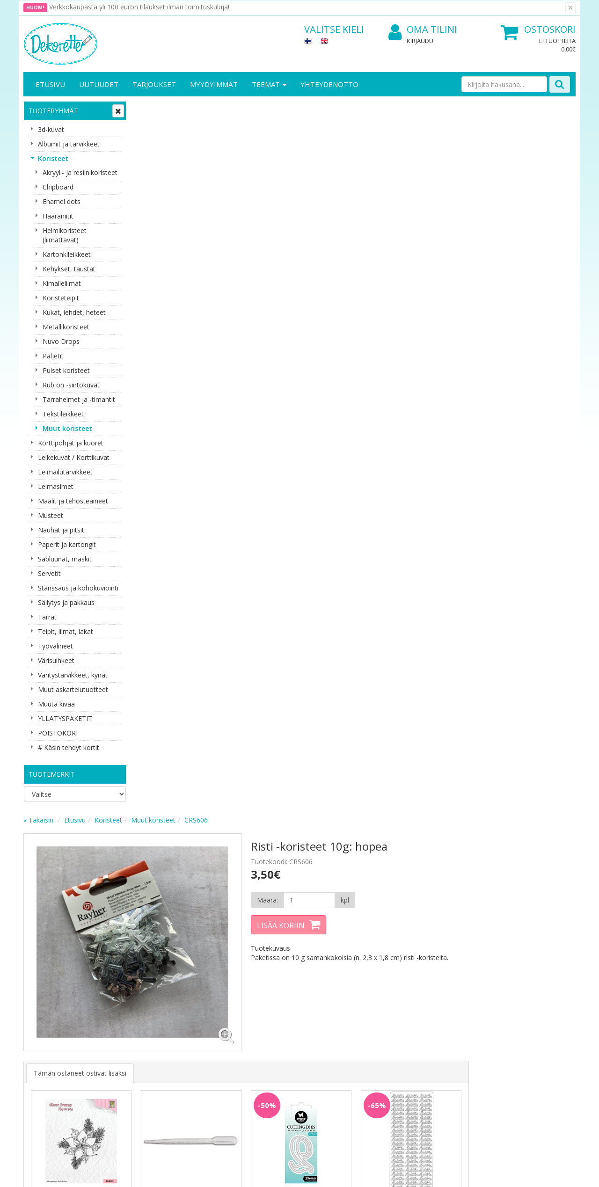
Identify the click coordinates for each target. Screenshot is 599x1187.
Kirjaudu (420, 40)
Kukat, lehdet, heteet (74, 312)
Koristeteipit (61, 297)
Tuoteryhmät (53, 110)
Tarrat (47, 616)
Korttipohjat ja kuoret (70, 442)
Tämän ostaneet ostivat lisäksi (192, 359)
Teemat (269, 84)
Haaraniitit (58, 215)
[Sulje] (570, 7)
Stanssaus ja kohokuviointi (78, 587)
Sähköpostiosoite (198, 905)
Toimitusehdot (131, 1015)
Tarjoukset (154, 84)
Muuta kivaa (56, 703)
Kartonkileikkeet (67, 254)
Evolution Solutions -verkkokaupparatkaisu (516, 1172)
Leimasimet (55, 486)
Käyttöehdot (128, 1029)
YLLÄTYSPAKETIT (65, 718)
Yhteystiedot (44, 1015)
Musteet (50, 515)
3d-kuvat (51, 129)
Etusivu (50, 84)
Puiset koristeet (66, 370)
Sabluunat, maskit (65, 558)
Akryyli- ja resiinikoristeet (80, 172)
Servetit (49, 573)
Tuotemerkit (52, 774)
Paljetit (53, 355)
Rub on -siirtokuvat (71, 384)
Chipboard (58, 186)
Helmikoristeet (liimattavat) (65, 235)
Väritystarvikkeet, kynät (73, 674)
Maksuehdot (128, 1043)
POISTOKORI (58, 732)
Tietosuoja (125, 1001)
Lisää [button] (188, 521)
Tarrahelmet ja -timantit (79, 399)
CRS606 (308, 109)
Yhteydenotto (329, 84)
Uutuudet (98, 84)
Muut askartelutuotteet (73, 689)
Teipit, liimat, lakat (65, 631)
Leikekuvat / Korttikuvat (74, 457)
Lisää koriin (390, 215)
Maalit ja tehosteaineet (73, 500)
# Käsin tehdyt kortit (68, 747)
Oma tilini (422, 29)
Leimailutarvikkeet (65, 471)
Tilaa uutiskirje (196, 943)
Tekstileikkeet (63, 413)
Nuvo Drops (61, 341)
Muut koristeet (67, 428)
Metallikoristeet (66, 326)
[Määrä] (418, 189)
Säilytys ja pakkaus (66, 602)
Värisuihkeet (56, 660)
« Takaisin (151, 109)
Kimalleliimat (62, 283)
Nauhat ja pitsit (61, 529)
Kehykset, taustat (69, 268)
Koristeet (53, 158)
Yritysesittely (44, 1001)
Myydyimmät (214, 84)
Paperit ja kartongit (67, 544)
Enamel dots (61, 201)
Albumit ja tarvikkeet (69, 143)
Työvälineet (55, 645)
